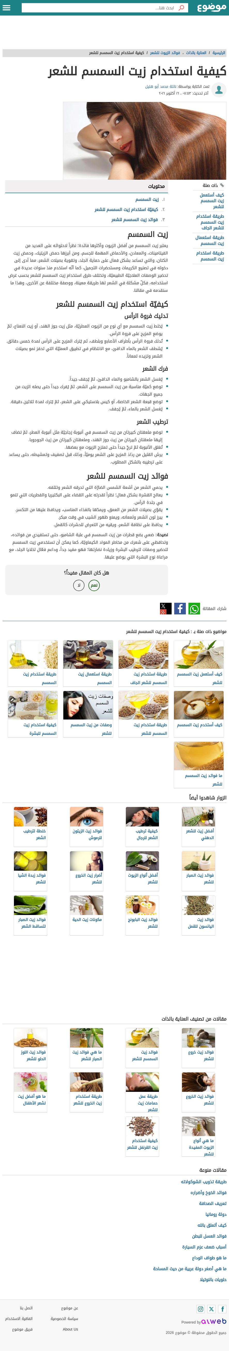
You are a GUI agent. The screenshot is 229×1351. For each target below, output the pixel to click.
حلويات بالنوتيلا (213, 1280)
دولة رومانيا (215, 1214)
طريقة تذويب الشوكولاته (203, 1182)
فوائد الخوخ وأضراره (208, 1193)
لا (79, 585)
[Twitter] (211, 1309)
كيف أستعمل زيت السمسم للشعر (212, 201)
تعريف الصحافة (212, 1204)
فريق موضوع (22, 1329)
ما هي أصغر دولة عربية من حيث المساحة (189, 1269)
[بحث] (181, 7)
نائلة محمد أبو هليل (160, 86)
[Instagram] (200, 1309)
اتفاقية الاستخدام (19, 1318)
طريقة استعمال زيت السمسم (209, 240)
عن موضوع (69, 1308)
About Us (70, 1329)
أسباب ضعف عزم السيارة (204, 1247)
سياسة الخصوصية (64, 1318)
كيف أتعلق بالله (211, 1225)
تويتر (166, 608)
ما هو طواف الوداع (209, 1258)
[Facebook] (222, 1309)
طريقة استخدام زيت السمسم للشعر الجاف (210, 222)
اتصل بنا (26, 1308)
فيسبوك (180, 608)
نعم (94, 585)
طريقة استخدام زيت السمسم (210, 256)
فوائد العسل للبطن (209, 1236)
